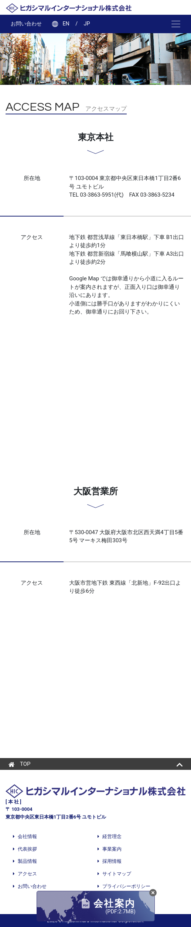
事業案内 (112, 849)
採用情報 (112, 861)
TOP (19, 764)
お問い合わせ (26, 24)
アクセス (27, 873)
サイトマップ (116, 873)
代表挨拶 (27, 849)
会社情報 (27, 836)
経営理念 (112, 836)
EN (65, 24)
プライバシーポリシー (126, 886)
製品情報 (27, 861)
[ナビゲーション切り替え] (175, 24)
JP (87, 24)
